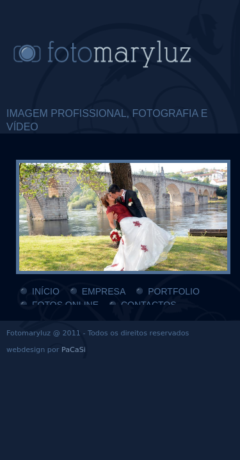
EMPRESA (103, 291)
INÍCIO (46, 291)
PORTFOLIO (174, 291)
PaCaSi (73, 350)
